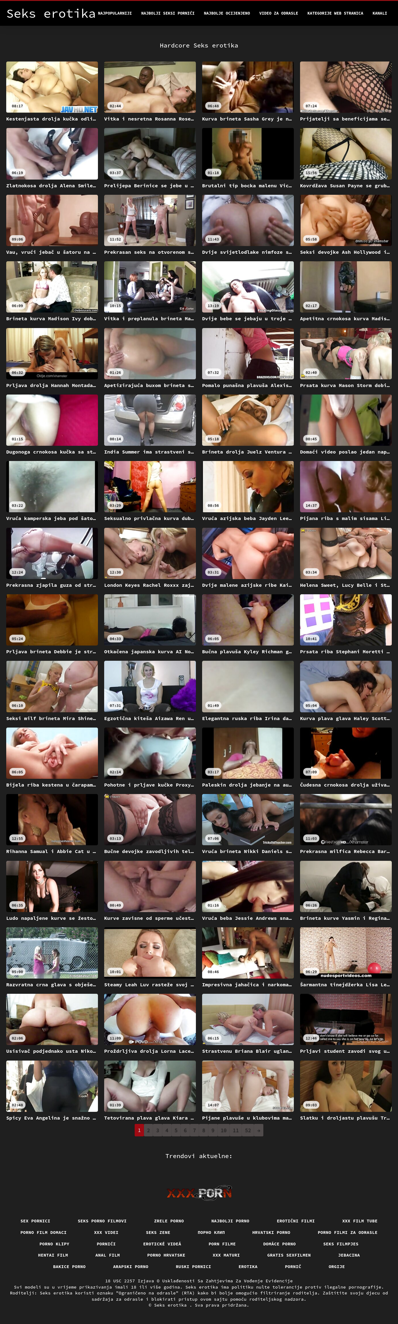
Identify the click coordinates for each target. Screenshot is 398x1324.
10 (224, 1130)
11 (236, 1130)
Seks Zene (158, 1232)
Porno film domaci (44, 1232)
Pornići (106, 1244)
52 (248, 1130)
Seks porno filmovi (102, 1221)
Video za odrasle (278, 13)
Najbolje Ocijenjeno (227, 13)
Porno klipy (54, 1244)
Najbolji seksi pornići (168, 13)
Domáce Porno (279, 1244)
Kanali (380, 13)
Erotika (247, 1266)
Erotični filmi (296, 1221)
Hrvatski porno (271, 1232)
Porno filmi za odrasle (348, 1232)
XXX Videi (106, 1232)
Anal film (107, 1255)
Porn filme (222, 1244)
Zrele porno (169, 1221)
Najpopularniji (115, 13)
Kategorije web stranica (335, 13)
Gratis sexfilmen (289, 1255)
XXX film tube (360, 1221)
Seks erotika (172, 1305)
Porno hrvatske (166, 1255)
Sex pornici (35, 1221)
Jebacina (349, 1255)
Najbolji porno (230, 1221)
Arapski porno (131, 1266)
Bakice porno (69, 1266)
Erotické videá (162, 1244)
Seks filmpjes (341, 1244)
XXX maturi (226, 1255)
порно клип (211, 1232)
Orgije (337, 1266)
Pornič (293, 1266)
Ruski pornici (193, 1266)
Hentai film (53, 1255)
